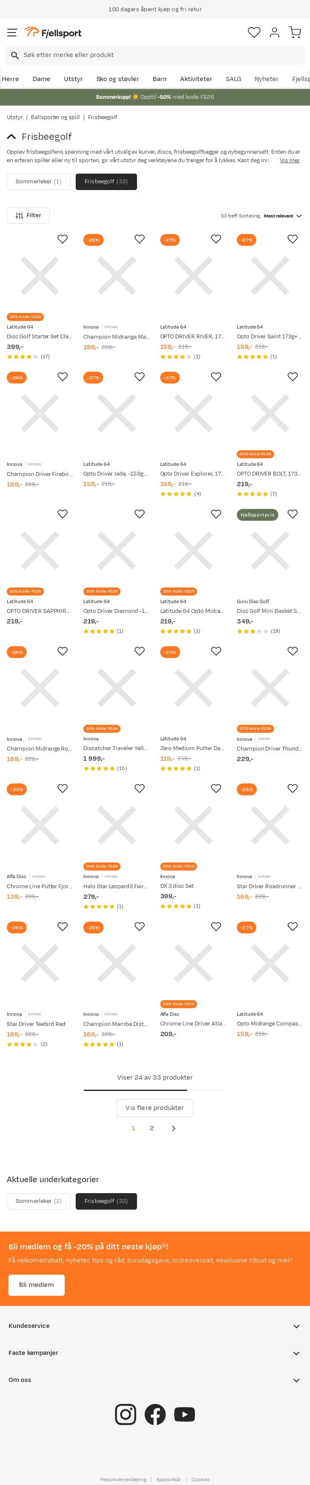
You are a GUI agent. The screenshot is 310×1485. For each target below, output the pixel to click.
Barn (160, 79)
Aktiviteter (196, 79)
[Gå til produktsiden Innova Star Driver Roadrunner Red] (270, 825)
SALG (233, 79)
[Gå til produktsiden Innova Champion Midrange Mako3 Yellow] (116, 275)
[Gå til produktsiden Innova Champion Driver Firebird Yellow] (40, 413)
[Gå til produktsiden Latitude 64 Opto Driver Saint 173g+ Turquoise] (270, 275)
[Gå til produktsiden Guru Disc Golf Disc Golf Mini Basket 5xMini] (270, 550)
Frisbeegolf (106, 181)
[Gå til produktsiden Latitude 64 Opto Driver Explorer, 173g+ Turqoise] (193, 413)
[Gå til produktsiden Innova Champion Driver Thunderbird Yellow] (270, 688)
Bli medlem (36, 1285)
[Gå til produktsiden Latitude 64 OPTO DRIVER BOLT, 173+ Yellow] (270, 413)
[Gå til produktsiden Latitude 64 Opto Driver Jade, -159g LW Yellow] (116, 413)
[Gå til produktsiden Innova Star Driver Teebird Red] (40, 963)
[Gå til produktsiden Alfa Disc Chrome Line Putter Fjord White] (40, 825)
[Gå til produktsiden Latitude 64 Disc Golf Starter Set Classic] (40, 275)
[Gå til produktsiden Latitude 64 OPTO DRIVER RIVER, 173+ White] (193, 275)
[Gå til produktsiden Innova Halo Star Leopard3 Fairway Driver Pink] (116, 825)
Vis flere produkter (155, 1108)
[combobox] (155, 55)
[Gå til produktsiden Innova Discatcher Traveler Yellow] (116, 688)
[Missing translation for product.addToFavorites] (62, 239)
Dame (41, 79)
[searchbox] (164, 55)
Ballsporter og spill (55, 117)
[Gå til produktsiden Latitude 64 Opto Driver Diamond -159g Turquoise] (116, 550)
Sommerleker (39, 181)
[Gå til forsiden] (53, 33)
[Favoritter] (254, 32)
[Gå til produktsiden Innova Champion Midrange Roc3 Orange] (40, 688)
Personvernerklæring (123, 1479)
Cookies (201, 1479)
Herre (10, 79)
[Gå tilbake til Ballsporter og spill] (14, 137)
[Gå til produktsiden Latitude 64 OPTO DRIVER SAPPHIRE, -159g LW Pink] (40, 550)
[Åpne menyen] (12, 33)
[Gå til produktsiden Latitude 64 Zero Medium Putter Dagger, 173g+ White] (193, 688)
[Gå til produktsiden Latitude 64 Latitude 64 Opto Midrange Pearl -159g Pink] (193, 550)
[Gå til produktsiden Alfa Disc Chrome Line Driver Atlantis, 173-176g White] (193, 963)
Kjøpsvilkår (168, 1479)
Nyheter (267, 79)
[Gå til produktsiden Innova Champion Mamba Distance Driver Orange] (116, 963)
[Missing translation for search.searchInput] (14, 55)
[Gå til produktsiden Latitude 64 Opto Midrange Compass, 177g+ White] (270, 963)
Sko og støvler (118, 79)
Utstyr (73, 79)
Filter (28, 216)
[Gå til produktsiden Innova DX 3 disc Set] (193, 825)
